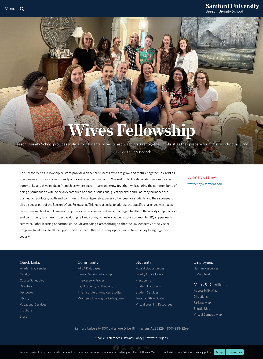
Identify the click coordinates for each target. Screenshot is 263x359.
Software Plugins (156, 338)
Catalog (25, 274)
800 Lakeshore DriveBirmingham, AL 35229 (133, 328)
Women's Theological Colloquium (101, 298)
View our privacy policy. (197, 352)
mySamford (202, 274)
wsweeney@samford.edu (204, 184)
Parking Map (202, 302)
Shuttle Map (202, 308)
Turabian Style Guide (150, 298)
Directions (201, 296)
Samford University (88, 328)
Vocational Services (33, 304)
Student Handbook (148, 286)
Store (23, 316)
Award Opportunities (150, 268)
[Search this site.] (22, 8)
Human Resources (206, 268)
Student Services (147, 292)
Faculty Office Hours (149, 274)
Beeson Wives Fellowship (95, 274)
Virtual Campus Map (208, 314)
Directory (26, 286)
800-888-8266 (178, 328)
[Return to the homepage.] (233, 11)
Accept (219, 352)
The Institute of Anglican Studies (100, 292)
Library (24, 298)
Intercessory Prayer (91, 280)
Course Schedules (32, 280)
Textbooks (27, 292)
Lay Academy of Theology (95, 286)
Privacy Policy (133, 338)
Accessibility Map (206, 290)
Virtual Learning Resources (154, 304)
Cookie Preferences (108, 338)
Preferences (235, 352)
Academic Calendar (33, 268)
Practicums (143, 280)
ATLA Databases (89, 268)
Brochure (26, 310)
